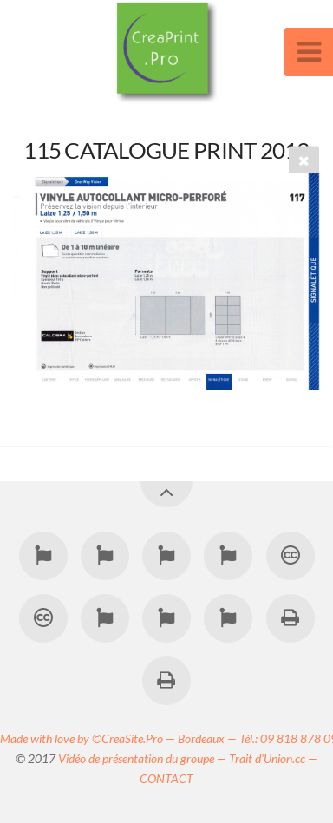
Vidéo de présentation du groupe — (143, 758)
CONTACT (166, 778)
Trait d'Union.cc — (273, 758)
